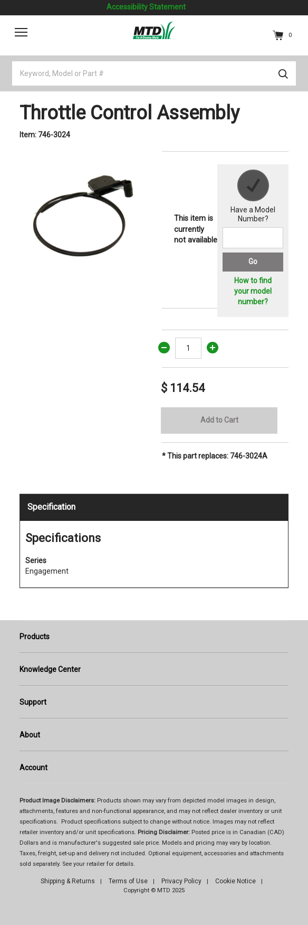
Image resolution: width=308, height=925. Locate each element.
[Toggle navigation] (21, 32)
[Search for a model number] (253, 237)
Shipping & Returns (68, 881)
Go (252, 261)
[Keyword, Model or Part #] (154, 73)
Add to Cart (219, 420)
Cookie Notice (235, 881)
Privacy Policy (181, 881)
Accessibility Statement (146, 7)
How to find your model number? (253, 291)
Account (33, 767)
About (30, 735)
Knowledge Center (50, 669)
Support (33, 702)
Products (35, 636)
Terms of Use (128, 881)
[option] (83, 214)
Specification (51, 507)
